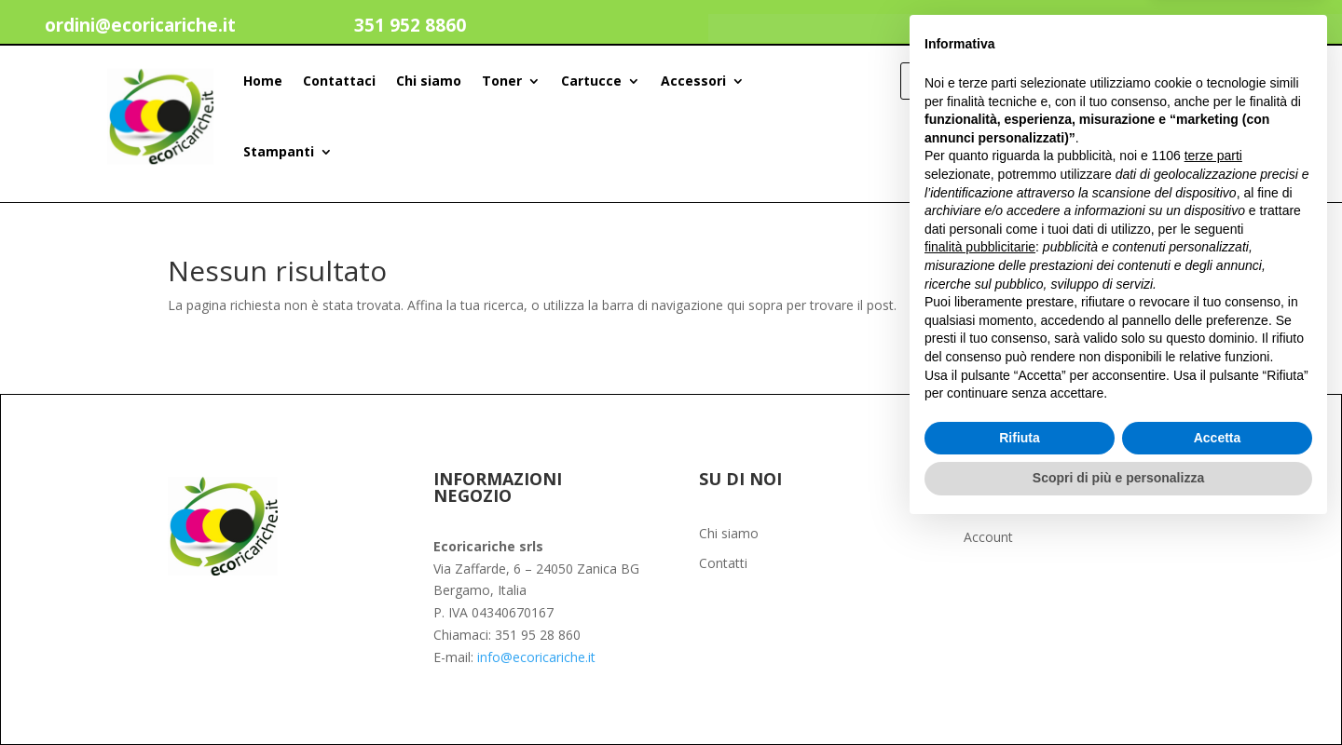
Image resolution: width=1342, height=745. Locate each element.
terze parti (1213, 372)
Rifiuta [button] (1019, 653)
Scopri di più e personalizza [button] (1118, 693)
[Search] (1211, 81)
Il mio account (1143, 30)
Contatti (723, 564)
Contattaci (339, 80)
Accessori (693, 80)
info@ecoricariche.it (536, 657)
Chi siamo (428, 80)
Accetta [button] (1217, 653)
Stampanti (278, 151)
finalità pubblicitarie (979, 462)
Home (262, 80)
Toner (502, 80)
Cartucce (591, 80)
